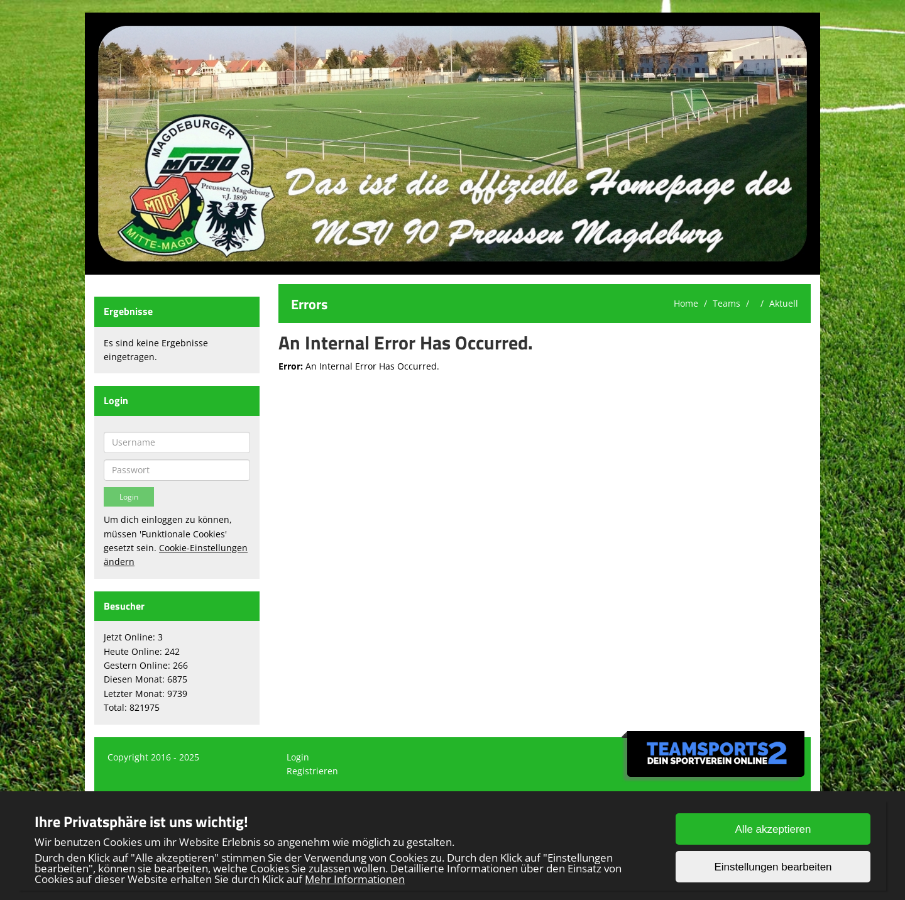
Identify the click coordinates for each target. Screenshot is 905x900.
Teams (726, 303)
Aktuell (783, 303)
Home (686, 303)
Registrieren (312, 771)
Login (298, 757)
